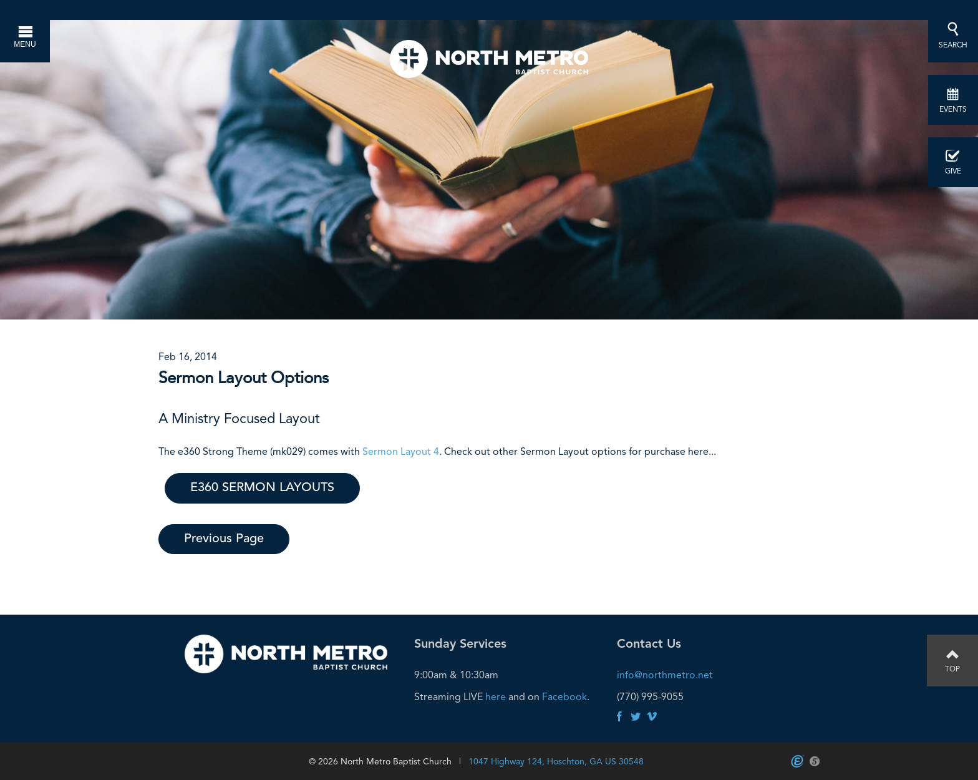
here (495, 697)
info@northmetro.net (665, 675)
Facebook (564, 697)
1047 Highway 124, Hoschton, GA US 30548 (556, 761)
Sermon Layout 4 (400, 451)
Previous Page (224, 539)
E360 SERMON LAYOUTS (262, 488)
